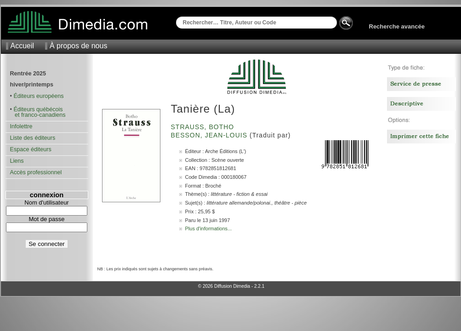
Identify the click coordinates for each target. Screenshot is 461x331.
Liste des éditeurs (33, 138)
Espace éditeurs (30, 149)
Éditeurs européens (38, 96)
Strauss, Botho (204, 127)
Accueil (22, 46)
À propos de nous (78, 46)
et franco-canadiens (38, 115)
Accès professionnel (36, 172)
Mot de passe (46, 219)
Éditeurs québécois (38, 109)
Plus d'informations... (208, 228)
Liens (17, 161)
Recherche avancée (397, 26)
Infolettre (21, 126)
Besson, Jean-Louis (210, 135)
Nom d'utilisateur (46, 202)
